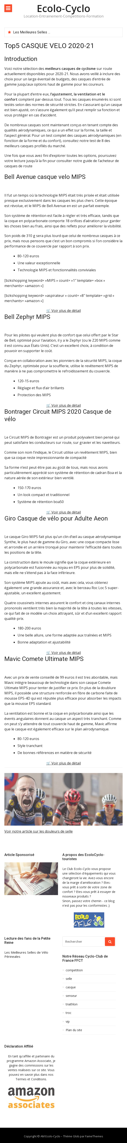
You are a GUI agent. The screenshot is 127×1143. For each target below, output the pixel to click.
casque (71, 987)
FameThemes (94, 1136)
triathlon (72, 1004)
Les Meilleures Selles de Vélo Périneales (45, 32)
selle (69, 979)
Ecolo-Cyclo (63, 8)
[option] (66, 32)
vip (68, 1022)
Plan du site (74, 1030)
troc (68, 1013)
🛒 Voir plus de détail (63, 310)
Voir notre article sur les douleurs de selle (38, 831)
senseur (71, 996)
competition (74, 970)
